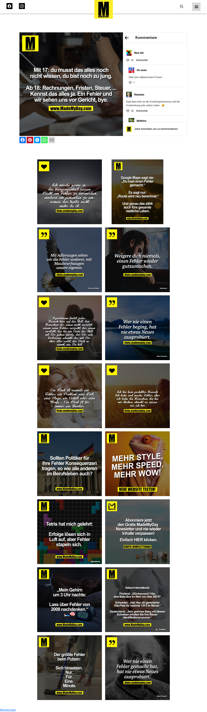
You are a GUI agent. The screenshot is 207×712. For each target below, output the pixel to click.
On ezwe (142, 70)
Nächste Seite (8, 710)
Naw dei (139, 52)
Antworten (142, 60)
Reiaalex (139, 94)
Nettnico (141, 120)
